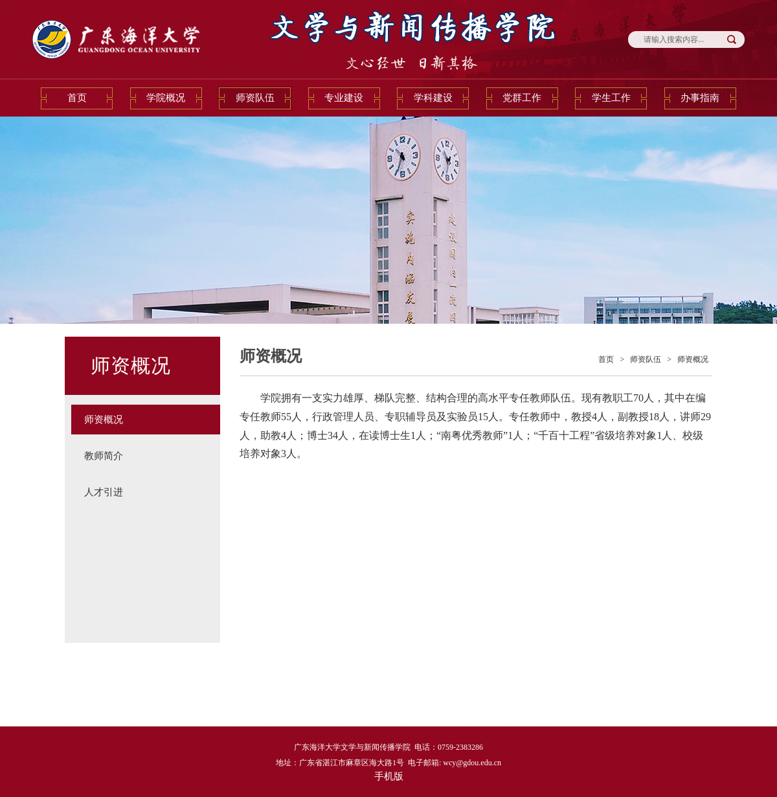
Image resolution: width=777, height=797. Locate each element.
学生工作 (611, 98)
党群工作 (521, 98)
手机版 (388, 776)
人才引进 (103, 492)
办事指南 (700, 98)
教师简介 (103, 456)
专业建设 (343, 98)
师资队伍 (255, 98)
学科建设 (433, 98)
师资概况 (103, 419)
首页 (77, 98)
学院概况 (165, 98)
